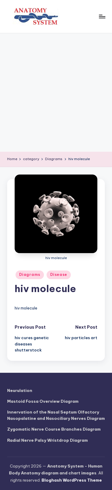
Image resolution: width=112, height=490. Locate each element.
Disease (58, 274)
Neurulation (19, 390)
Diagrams (29, 274)
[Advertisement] (56, 92)
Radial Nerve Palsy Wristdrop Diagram (47, 440)
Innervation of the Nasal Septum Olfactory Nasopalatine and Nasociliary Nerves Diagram (56, 415)
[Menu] (102, 16)
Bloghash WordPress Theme (72, 480)
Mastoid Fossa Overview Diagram (43, 401)
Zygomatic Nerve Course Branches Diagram (54, 429)
